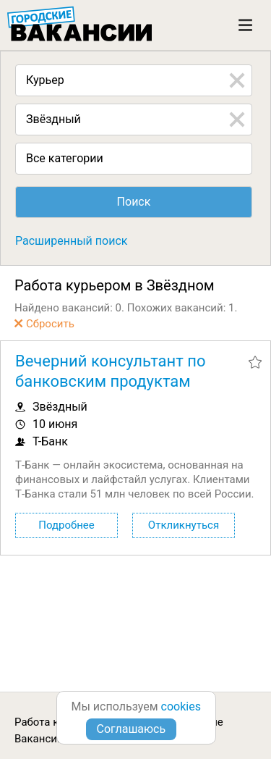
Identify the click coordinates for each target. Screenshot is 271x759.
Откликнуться (183, 525)
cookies (181, 706)
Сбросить (50, 323)
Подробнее (66, 525)
